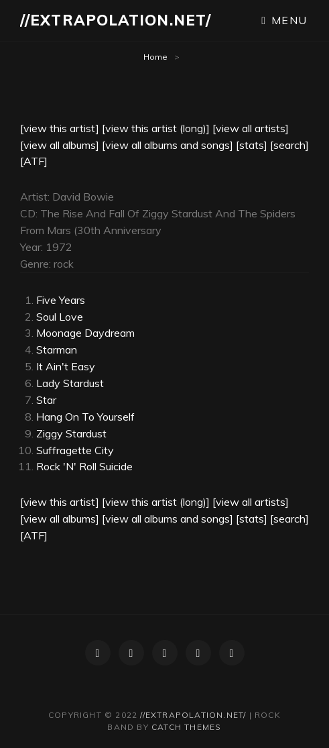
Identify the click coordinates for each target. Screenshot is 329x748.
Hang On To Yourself (85, 416)
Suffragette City (75, 450)
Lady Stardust (70, 383)
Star (46, 400)
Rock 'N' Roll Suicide (84, 466)
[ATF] (34, 161)
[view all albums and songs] (167, 145)
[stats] (251, 145)
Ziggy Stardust (71, 433)
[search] (289, 145)
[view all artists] (250, 128)
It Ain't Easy (65, 366)
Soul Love (59, 316)
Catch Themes (186, 727)
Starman (56, 349)
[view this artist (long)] (156, 128)
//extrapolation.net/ (115, 20)
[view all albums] (59, 145)
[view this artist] (59, 128)
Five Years (60, 300)
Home (155, 57)
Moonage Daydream (85, 332)
